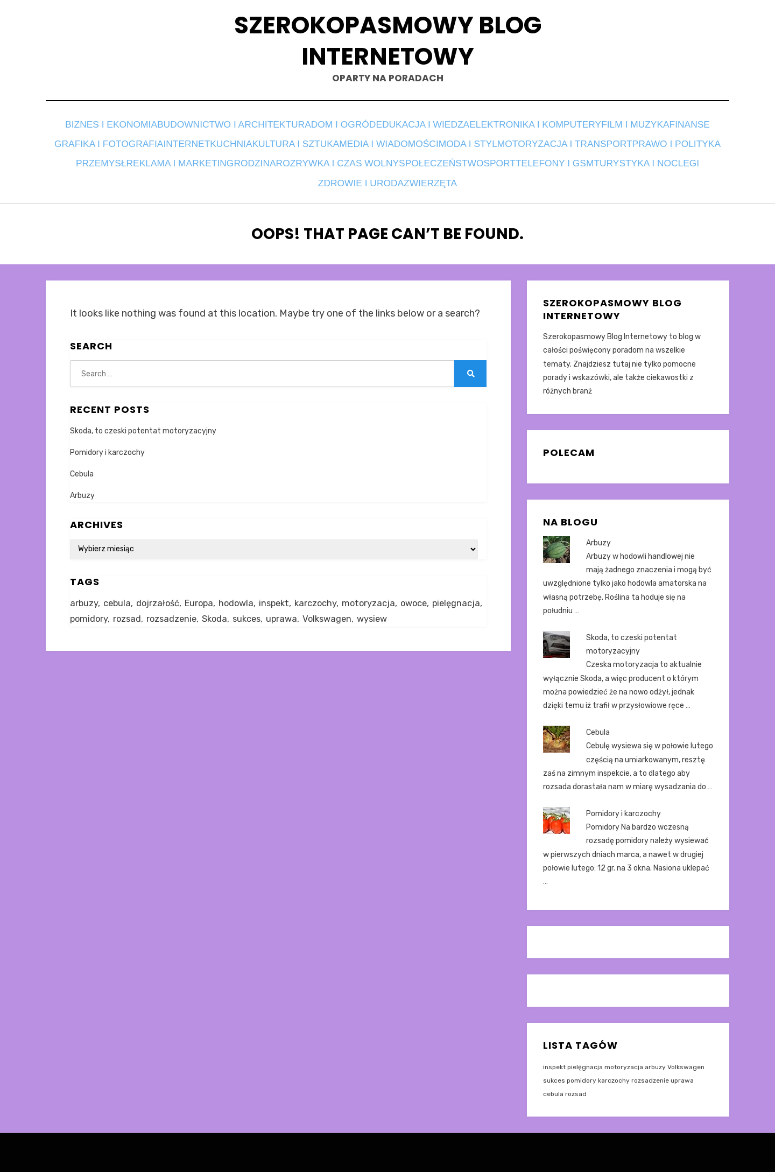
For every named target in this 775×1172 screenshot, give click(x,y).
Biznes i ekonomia (114, 131)
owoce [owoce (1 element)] (425, 593)
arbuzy (655, 1057)
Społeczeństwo (187, 174)
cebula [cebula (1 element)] (118, 593)
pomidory (581, 1070)
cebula (553, 1083)
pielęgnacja (585, 1057)
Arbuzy (82, 485)
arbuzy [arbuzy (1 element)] (84, 593)
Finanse (134, 145)
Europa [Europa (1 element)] (203, 593)
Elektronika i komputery (565, 131)
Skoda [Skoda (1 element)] (275, 610)
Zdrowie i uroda (523, 174)
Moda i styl (634, 145)
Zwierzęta (601, 174)
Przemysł (357, 160)
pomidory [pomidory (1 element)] (144, 610)
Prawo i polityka (278, 160)
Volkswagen (685, 1057)
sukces (554, 1070)
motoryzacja (623, 1057)
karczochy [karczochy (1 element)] (324, 593)
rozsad (576, 1083)
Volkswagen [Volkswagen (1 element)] (392, 610)
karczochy (614, 1070)
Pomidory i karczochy (107, 442)
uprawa (682, 1070)
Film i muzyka (670, 131)
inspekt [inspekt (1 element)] (281, 593)
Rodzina (529, 160)
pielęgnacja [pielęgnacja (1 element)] (94, 610)
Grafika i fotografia (219, 145)
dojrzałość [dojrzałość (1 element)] (160, 593)
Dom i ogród (359, 131)
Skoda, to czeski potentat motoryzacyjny (143, 420)
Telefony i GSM (322, 174)
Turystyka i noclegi (421, 174)
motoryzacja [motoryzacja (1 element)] (378, 593)
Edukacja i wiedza (447, 131)
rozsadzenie (650, 1070)
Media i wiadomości (544, 145)
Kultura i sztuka (442, 145)
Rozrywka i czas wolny (621, 160)
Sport (256, 174)
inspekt (554, 1057)
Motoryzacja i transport (160, 160)
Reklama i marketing (444, 160)
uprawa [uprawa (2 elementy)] (345, 610)
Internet (307, 145)
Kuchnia (365, 145)
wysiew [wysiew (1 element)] (440, 610)
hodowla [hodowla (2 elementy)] (241, 593)
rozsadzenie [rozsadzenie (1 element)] (230, 610)
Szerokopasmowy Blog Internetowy (387, 44)
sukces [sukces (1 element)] (308, 610)
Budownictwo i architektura (242, 131)
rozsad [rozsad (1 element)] (184, 610)
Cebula (82, 463)
